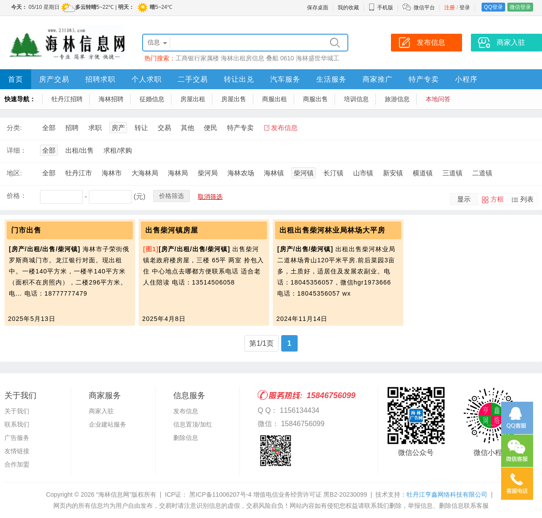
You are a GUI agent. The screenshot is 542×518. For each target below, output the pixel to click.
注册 (449, 7)
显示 (463, 199)
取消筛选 (210, 196)
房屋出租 (192, 99)
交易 (164, 127)
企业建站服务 (107, 424)
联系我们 (16, 424)
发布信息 (284, 127)
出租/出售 (79, 150)
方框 (497, 199)
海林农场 (240, 173)
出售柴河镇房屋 (171, 230)
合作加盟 (16, 464)
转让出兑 (239, 79)
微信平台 (424, 7)
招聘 (72, 127)
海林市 (112, 173)
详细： (17, 150)
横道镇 (423, 173)
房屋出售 (233, 99)
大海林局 (145, 173)
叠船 (272, 58)
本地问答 (438, 99)
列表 (527, 199)
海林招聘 (111, 99)
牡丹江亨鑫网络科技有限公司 (446, 494)
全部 (49, 127)
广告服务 (16, 437)
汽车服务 (285, 79)
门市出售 (26, 230)
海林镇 (274, 173)
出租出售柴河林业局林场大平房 (332, 230)
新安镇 (393, 173)
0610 (287, 58)
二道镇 (482, 173)
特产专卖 (424, 79)
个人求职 (147, 79)
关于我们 (16, 411)
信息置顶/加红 (192, 424)
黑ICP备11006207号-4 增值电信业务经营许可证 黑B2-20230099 (277, 494)
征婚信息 (151, 99)
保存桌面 (317, 7)
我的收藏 (348, 7)
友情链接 (16, 451)
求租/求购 (118, 150)
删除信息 (185, 437)
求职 (95, 127)
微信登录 (520, 7)
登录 (464, 7)
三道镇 (452, 173)
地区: (14, 173)
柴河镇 (304, 173)
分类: (14, 127)
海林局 (178, 173)
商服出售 (315, 99)
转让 (141, 127)
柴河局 (208, 173)
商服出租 (274, 99)
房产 (118, 127)
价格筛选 (171, 195)
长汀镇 (333, 173)
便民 (210, 127)
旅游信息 (397, 99)
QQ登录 (493, 7)
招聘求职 (100, 79)
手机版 (380, 7)
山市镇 (363, 173)
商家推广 (378, 79)
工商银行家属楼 (197, 58)
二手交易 (193, 79)
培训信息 (356, 99)
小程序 (466, 79)
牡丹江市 (78, 173)
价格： (17, 195)
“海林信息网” (113, 494)
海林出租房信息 (242, 58)
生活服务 (331, 79)
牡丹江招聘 (67, 99)
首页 (15, 79)
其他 (187, 127)
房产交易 (54, 79)
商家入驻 (101, 411)
